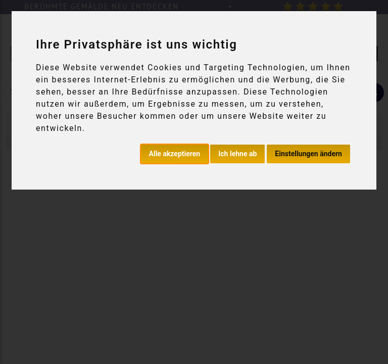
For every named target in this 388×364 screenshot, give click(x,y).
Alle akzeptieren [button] (175, 154)
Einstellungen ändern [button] (308, 154)
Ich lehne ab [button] (237, 154)
